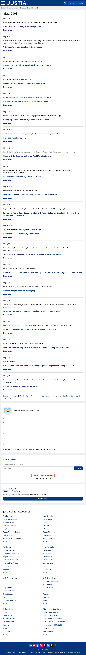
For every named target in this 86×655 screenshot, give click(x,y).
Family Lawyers (8, 535)
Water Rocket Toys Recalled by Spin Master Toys (25, 83)
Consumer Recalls (12, 8)
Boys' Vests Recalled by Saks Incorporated (22, 26)
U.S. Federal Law (10, 578)
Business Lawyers (9, 522)
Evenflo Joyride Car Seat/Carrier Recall (20, 386)
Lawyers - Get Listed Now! (43, 475)
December (7, 398)
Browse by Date (25, 8)
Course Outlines (49, 560)
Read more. (7, 30)
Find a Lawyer (10, 459)
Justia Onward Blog (50, 628)
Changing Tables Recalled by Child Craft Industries (26, 119)
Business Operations (11, 553)
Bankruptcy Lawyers (10, 519)
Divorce (46, 526)
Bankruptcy (47, 519)
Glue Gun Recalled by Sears (15, 138)
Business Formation (10, 550)
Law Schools (48, 547)
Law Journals (48, 563)
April (27, 396)
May (32, 396)
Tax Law (6, 569)
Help (38, 652)
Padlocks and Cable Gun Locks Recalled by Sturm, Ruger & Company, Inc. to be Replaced (42, 272)
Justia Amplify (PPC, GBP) (52, 625)
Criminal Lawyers (9, 526)
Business (7, 547)
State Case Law (48, 588)
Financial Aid (47, 556)
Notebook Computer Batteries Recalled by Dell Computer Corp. (32, 311)
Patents (6, 625)
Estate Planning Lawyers (12, 532)
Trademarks (7, 628)
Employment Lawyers (11, 529)
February (14, 396)
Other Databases (10, 609)
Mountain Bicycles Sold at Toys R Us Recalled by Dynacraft (29, 329)
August (48, 396)
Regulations (7, 588)
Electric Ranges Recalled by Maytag (19, 290)
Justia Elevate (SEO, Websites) (54, 622)
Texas (45, 600)
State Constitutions (50, 581)
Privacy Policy (60, 652)
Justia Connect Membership (53, 612)
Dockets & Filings (9, 600)
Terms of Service (47, 652)
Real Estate (7, 566)
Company (31, 652)
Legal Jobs (7, 612)
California (46, 591)
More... (5, 542)
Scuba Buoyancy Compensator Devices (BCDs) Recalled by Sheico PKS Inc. (36, 347)
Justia (3, 8)
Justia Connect (11, 652)
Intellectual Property (10, 560)
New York (46, 597)
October (66, 396)
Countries (6, 631)
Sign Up (80, 3)
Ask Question (43, 499)
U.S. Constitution (9, 581)
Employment (7, 556)
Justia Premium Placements (53, 618)
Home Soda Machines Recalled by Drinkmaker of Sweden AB (30, 195)
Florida (45, 594)
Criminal (46, 522)
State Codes (47, 584)
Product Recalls (8, 622)
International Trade (10, 563)
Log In (72, 3)
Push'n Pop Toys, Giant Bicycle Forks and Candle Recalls (28, 65)
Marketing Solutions (52, 609)
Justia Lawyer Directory (52, 615)
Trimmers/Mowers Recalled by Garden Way (22, 47)
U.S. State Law (49, 578)
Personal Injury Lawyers (12, 538)
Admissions (47, 553)
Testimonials (48, 631)
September (57, 396)
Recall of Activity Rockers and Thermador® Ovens (25, 101)
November (75, 396)
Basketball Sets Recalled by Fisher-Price (21, 234)
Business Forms (9, 618)
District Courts (8, 597)
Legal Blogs (7, 615)
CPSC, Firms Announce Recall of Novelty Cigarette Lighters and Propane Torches (39, 365)
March (21, 396)
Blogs (45, 566)
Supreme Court (9, 591)
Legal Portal (22, 652)
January (6, 396)
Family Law (47, 535)
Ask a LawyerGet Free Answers (11, 489)
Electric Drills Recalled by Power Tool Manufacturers (27, 156)
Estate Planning (49, 532)
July (42, 396)
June (37, 396)
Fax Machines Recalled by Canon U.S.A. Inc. (22, 176)
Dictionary (47, 550)
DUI (44, 529)
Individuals (48, 516)
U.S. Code (6, 584)
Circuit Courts (8, 594)
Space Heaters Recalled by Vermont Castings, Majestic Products (32, 254)
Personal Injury (49, 538)
